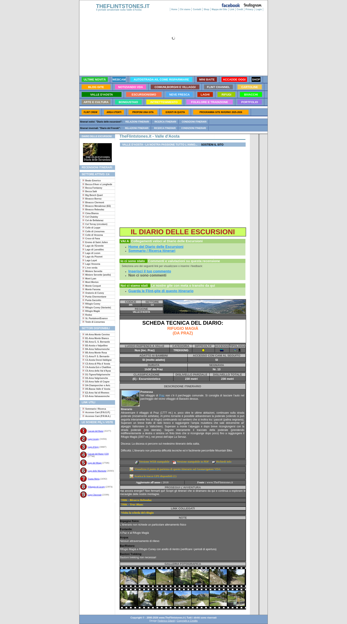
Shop (206, 9)
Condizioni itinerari (194, 122)
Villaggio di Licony (96, 487)
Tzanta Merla (94, 479)
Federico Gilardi (166, 620)
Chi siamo (185, 9)
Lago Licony (93, 439)
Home (174, 9)
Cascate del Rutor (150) (98, 454)
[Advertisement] (95, 517)
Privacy (249, 9)
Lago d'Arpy (93, 447)
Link (232, 9)
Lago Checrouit (94, 494)
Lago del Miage (95, 463)
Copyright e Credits (187, 620)
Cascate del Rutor (95, 431)
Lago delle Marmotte (97, 471)
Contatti (197, 9)
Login (259, 9)
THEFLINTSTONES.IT (123, 6)
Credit (240, 9)
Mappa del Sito (219, 9)
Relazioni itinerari (137, 122)
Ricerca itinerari (165, 122)
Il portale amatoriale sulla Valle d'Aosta (119, 9)
